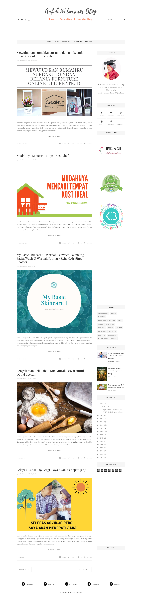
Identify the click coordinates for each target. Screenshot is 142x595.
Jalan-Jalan (110, 324)
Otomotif (112, 331)
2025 (101, 415)
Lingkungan (102, 331)
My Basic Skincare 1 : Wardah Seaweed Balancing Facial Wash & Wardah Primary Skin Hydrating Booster (50, 258)
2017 (101, 441)
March (104, 406)
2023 (101, 422)
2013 (101, 454)
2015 (101, 448)
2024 (101, 419)
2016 (101, 444)
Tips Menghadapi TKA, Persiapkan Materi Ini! (116, 386)
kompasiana (120, 123)
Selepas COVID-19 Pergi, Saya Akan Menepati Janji (51, 470)
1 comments (21, 458)
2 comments (21, 557)
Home (49, 42)
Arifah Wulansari (23, 60)
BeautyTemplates (76, 592)
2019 (101, 435)
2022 (101, 425)
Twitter (111, 114)
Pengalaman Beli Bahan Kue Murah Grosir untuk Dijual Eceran (51, 372)
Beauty (113, 313)
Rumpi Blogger (103, 339)
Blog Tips (101, 316)
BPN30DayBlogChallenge (106, 320)
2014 (101, 451)
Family (120, 320)
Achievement (77, 42)
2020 (101, 431)
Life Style (119, 327)
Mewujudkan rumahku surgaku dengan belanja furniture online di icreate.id (50, 54)
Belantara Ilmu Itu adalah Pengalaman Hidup (115, 371)
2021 (101, 428)
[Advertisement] (70, 28)
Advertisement (103, 313)
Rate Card (88, 42)
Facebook (102, 114)
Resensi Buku (112, 335)
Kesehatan (101, 327)
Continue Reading (54, 137)
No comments (22, 144)
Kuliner (110, 327)
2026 (101, 403)
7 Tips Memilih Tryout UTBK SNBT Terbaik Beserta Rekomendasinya (116, 357)
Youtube (101, 123)
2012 (101, 457)
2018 (101, 438)
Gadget (100, 324)
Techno (113, 339)
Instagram (120, 114)
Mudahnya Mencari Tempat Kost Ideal (43, 155)
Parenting (101, 335)
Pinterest (111, 123)
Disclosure (66, 42)
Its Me (57, 42)
